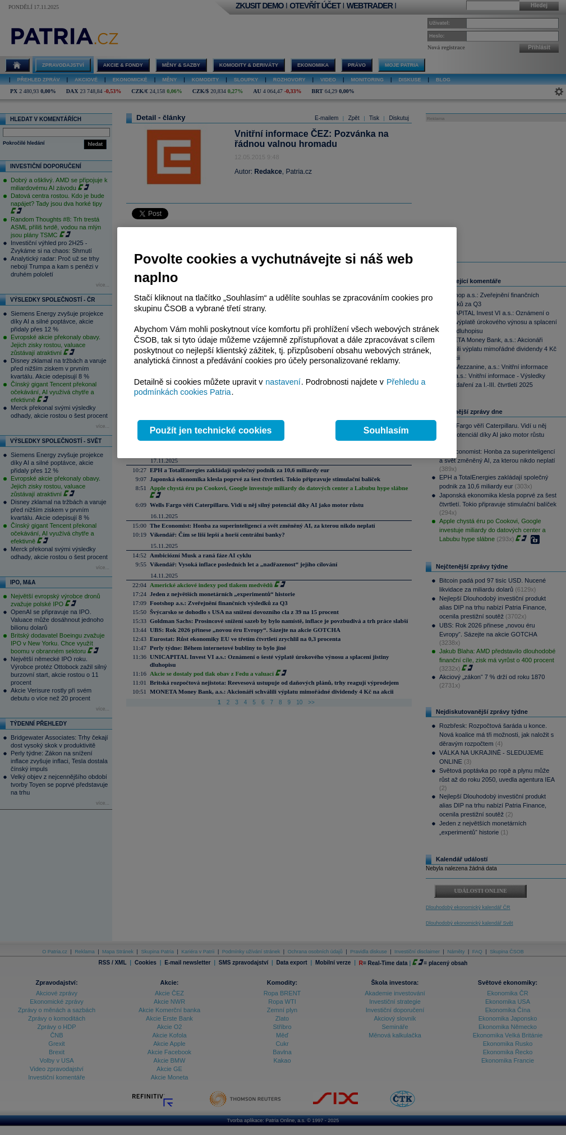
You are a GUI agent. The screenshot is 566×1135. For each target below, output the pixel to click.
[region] (287, 343)
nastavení (282, 381)
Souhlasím (386, 430)
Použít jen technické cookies (211, 430)
